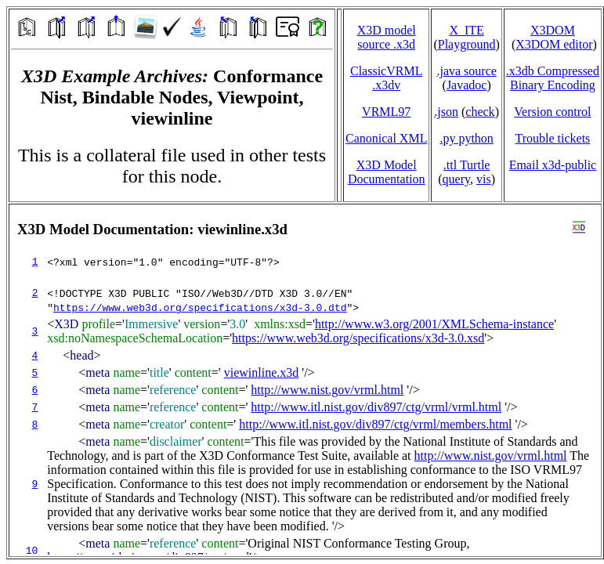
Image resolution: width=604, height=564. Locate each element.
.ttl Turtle (466, 165)
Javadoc (467, 85)
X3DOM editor (553, 44)
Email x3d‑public (553, 165)
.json (446, 111)
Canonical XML (386, 138)
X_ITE (466, 30)
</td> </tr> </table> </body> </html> (305, 380)
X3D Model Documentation (386, 172)
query (456, 179)
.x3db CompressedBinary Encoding (552, 78)
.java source (466, 71)
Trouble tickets (552, 138)
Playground (467, 44)
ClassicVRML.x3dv (386, 78)
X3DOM (552, 30)
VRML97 (386, 111)
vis (483, 179)
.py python (466, 138)
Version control (552, 111)
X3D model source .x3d (386, 37)
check (479, 111)
